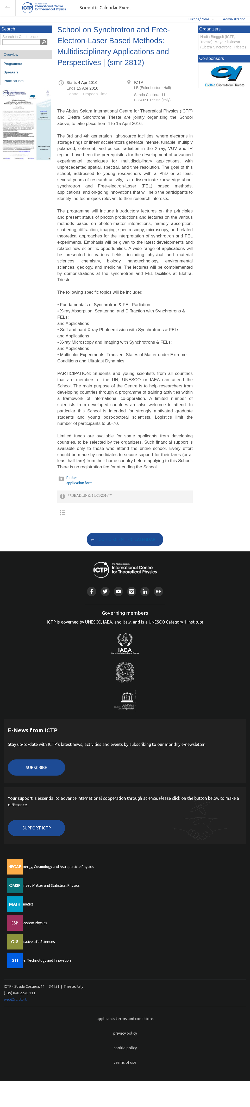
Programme (13, 64)
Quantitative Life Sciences (34, 942)
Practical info (13, 81)
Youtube (118, 591)
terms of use (125, 1062)
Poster (71, 478)
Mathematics (23, 904)
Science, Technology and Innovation (42, 960)
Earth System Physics (30, 923)
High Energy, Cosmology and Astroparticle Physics (53, 867)
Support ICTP (36, 828)
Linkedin (144, 591)
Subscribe (36, 767)
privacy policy (125, 1033)
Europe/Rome (199, 19)
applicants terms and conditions (125, 1018)
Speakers (11, 72)
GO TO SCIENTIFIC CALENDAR (126, 539)
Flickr (158, 591)
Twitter (105, 591)
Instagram (131, 591)
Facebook (91, 591)
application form (79, 483)
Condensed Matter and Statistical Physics (46, 885)
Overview (11, 54)
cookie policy (125, 1048)
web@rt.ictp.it (15, 999)
